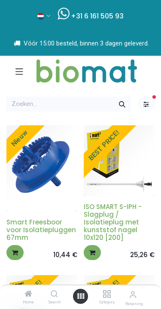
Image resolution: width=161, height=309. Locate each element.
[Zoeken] (122, 104)
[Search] (54, 294)
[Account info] (133, 295)
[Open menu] (80, 296)
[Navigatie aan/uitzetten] (19, 71)
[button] (15, 252)
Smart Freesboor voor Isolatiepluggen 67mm (41, 230)
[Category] (107, 294)
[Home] (28, 294)
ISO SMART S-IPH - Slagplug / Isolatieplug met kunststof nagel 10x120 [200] (113, 222)
